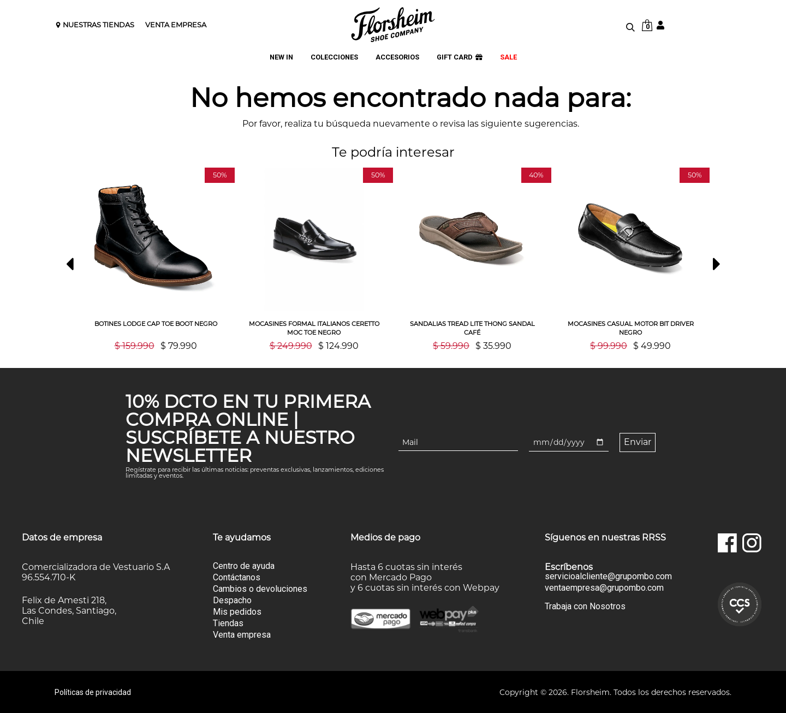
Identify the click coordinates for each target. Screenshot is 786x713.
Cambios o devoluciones (260, 588)
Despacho (232, 600)
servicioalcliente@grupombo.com (608, 576)
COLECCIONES (334, 57)
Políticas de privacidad (93, 691)
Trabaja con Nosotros (585, 606)
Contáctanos (236, 577)
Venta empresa (242, 634)
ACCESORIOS (397, 57)
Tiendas (228, 622)
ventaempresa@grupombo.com (604, 587)
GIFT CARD (460, 57)
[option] (155, 259)
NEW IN (281, 57)
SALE (508, 57)
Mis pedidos (237, 611)
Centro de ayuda (244, 565)
